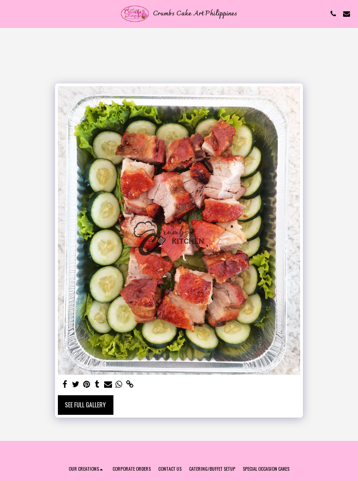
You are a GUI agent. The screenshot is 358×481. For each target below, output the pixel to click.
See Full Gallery (85, 404)
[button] (10, 13)
